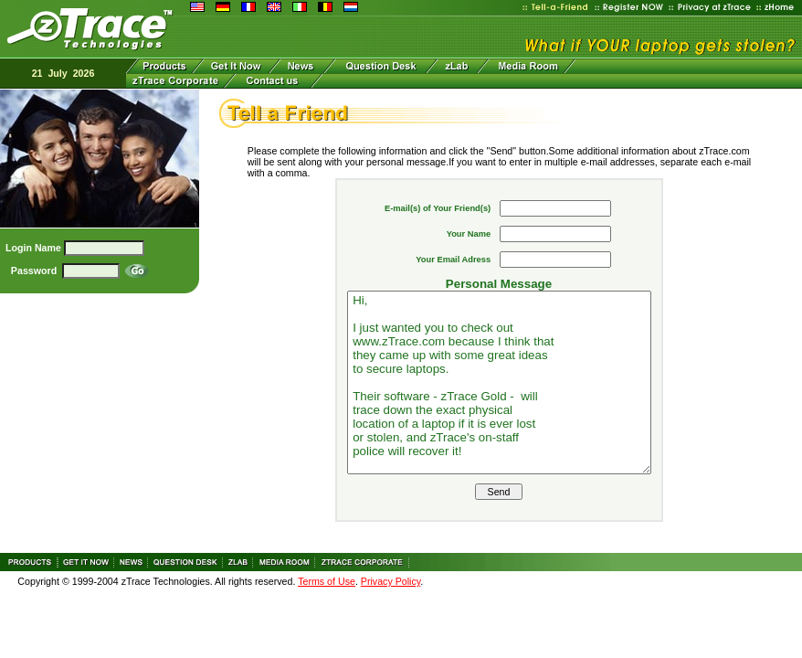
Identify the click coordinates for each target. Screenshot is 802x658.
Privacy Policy (391, 581)
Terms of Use (326, 581)
